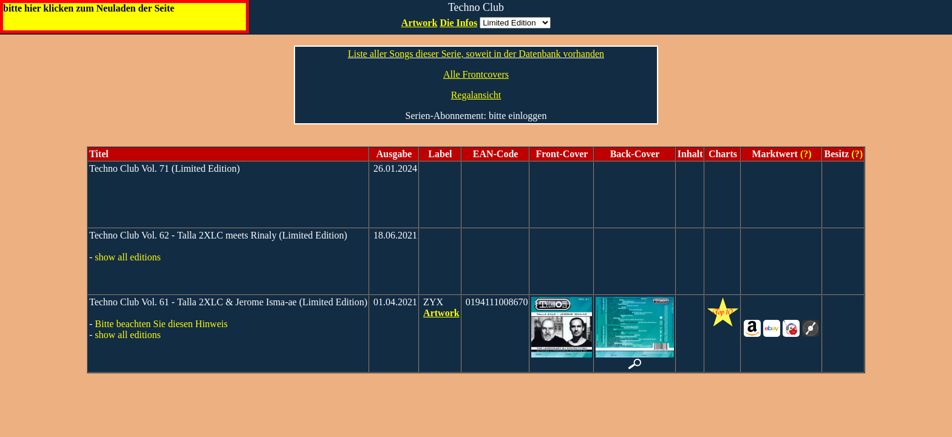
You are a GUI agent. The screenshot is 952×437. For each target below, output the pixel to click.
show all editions (127, 257)
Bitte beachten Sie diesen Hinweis (161, 324)
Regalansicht (476, 95)
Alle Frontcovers (476, 74)
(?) (805, 154)
